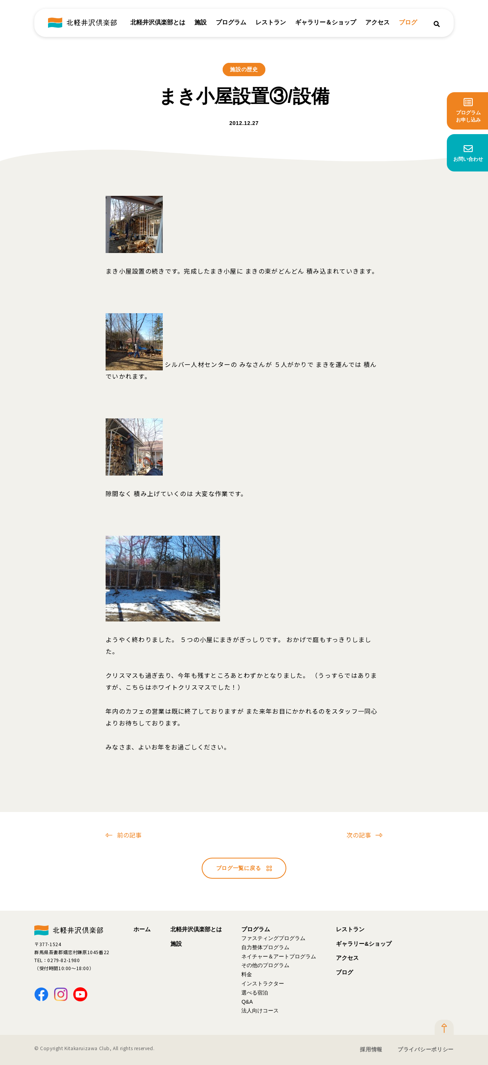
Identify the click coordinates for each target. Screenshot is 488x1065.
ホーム (142, 929)
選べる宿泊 (254, 993)
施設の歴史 (244, 69)
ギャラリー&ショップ (364, 943)
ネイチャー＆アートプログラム (278, 956)
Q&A (247, 1002)
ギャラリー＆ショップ (325, 22)
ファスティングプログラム (273, 938)
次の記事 (364, 834)
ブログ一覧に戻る (244, 868)
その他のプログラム (265, 965)
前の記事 (123, 834)
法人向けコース (260, 1010)
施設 (200, 22)
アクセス (377, 22)
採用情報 (371, 1049)
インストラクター (262, 983)
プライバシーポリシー (426, 1049)
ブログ (408, 22)
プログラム (231, 22)
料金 (246, 974)
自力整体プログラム (265, 947)
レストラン (270, 22)
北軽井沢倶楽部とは (157, 22)
